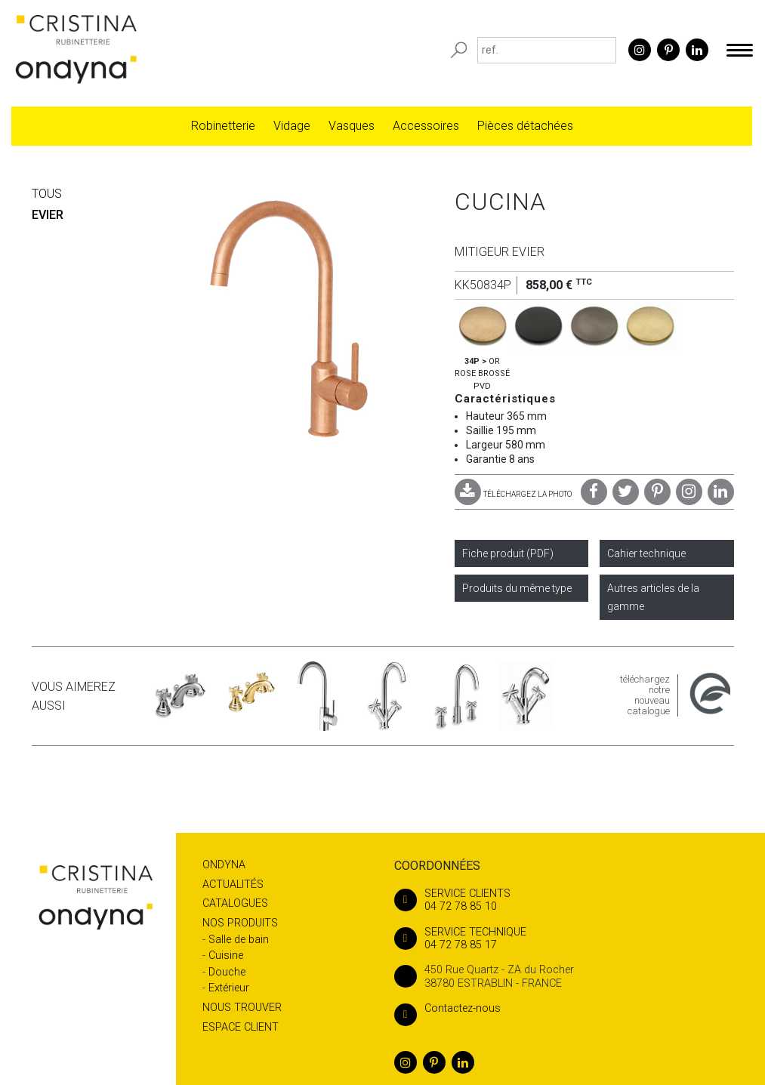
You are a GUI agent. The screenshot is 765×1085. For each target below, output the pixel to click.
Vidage (291, 126)
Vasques (352, 126)
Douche (226, 972)
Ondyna (223, 864)
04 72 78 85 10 (562, 900)
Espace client (240, 1027)
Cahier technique (646, 553)
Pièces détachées (525, 126)
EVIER (47, 215)
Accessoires (426, 126)
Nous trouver (242, 1007)
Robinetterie (223, 126)
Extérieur (228, 988)
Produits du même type (517, 588)
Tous (47, 193)
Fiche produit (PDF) (508, 553)
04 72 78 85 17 (562, 938)
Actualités (233, 884)
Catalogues (235, 903)
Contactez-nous (447, 1008)
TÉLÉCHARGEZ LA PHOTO (513, 494)
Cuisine (225, 955)
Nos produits (240, 923)
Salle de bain (238, 939)
